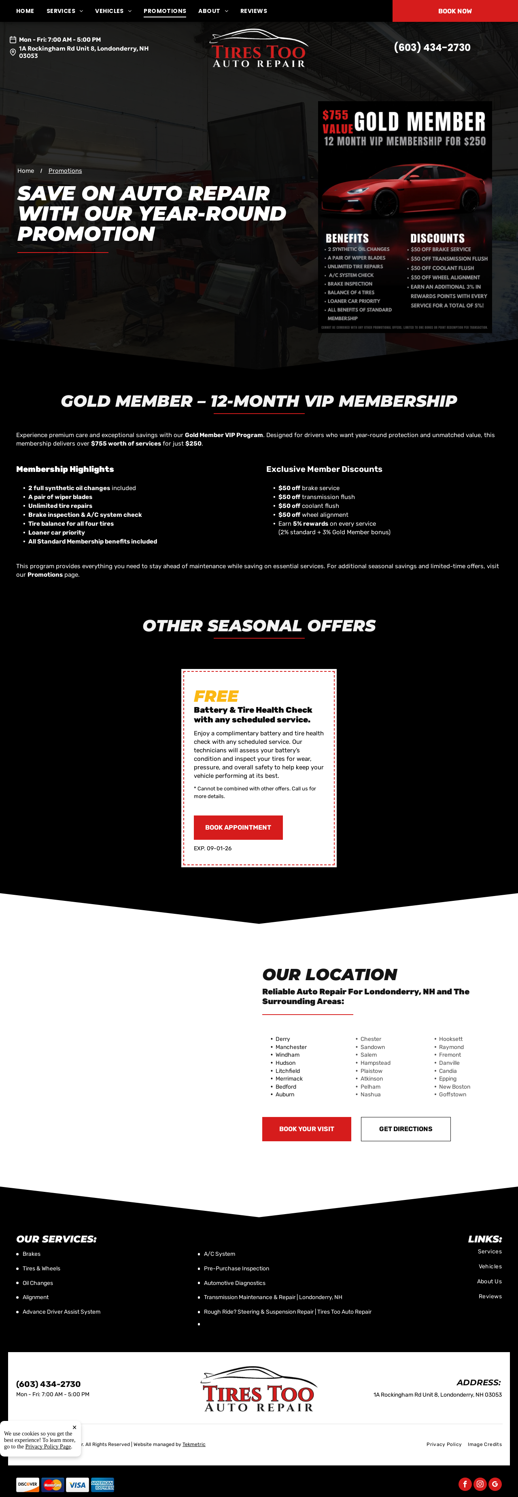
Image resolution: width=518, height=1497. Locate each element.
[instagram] (480, 1485)
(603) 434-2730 (432, 47)
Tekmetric (194, 1444)
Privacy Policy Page (48, 1471)
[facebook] (465, 1485)
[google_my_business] (495, 1485)
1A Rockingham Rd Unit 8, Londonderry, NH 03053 (84, 52)
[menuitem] (31, 11)
